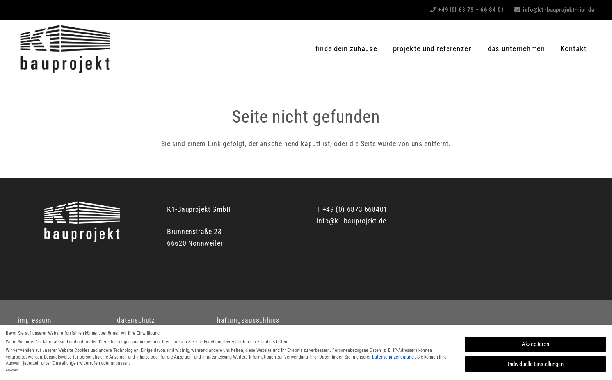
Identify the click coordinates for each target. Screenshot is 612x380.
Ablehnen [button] (12, 370)
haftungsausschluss (248, 320)
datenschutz (136, 320)
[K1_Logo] (65, 49)
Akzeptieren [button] (535, 344)
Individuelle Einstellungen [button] (536, 364)
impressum (35, 320)
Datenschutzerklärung (393, 357)
